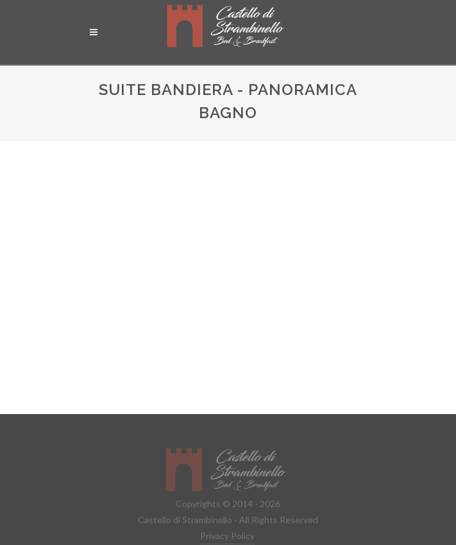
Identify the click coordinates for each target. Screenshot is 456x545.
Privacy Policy (227, 535)
